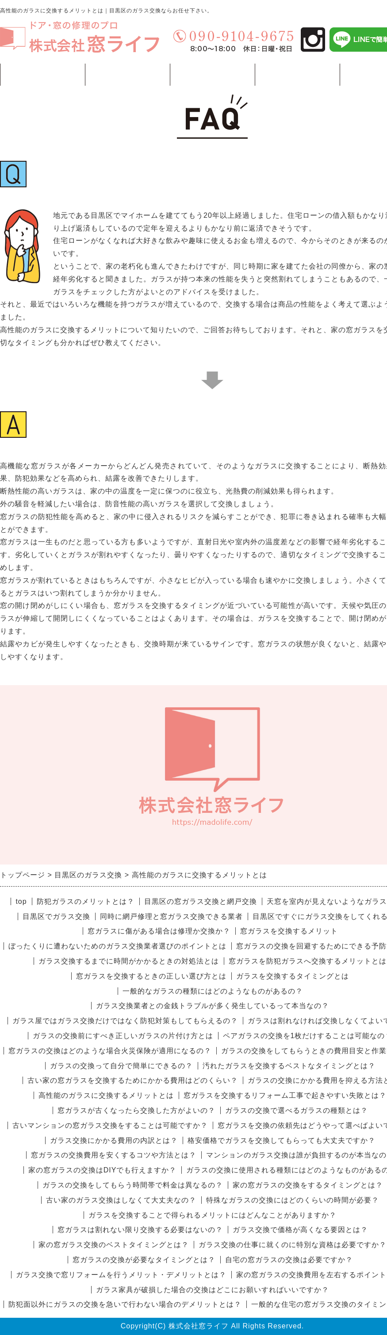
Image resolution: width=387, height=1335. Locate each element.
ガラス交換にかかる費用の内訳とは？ (114, 1140)
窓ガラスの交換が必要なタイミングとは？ (144, 1259)
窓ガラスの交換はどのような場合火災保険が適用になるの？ (109, 1050)
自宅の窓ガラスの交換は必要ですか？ (289, 1259)
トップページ (42, 74)
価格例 (212, 74)
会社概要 (297, 74)
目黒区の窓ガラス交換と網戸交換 (200, 901)
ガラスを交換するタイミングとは (292, 976)
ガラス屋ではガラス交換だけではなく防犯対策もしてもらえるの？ (125, 1020)
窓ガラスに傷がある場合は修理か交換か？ (159, 931)
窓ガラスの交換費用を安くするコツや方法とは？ (113, 1155)
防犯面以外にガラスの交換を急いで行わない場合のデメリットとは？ (124, 1304)
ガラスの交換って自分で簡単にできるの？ (121, 1066)
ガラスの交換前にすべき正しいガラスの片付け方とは (123, 1035)
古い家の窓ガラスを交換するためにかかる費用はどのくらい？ (132, 1080)
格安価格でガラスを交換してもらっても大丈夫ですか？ (282, 1140)
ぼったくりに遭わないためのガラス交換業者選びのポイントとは (117, 946)
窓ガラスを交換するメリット (289, 931)
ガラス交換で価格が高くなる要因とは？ (300, 1229)
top (21, 901)
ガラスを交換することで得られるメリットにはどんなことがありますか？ (212, 1215)
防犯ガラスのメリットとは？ (85, 901)
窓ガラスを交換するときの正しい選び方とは (151, 976)
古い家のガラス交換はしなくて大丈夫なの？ (121, 1200)
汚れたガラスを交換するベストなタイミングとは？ (289, 1066)
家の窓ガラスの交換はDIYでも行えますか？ (102, 1170)
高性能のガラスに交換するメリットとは (106, 1095)
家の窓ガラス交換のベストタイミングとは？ (113, 1244)
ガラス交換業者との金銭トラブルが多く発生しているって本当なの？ (212, 1005)
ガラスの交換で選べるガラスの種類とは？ (296, 1110)
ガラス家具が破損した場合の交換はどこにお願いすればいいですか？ (212, 1289)
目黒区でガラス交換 (56, 916)
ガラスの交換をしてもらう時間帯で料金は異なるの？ (132, 1185)
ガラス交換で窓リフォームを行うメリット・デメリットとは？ (121, 1274)
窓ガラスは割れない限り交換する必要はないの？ (140, 1229)
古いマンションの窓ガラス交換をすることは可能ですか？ (110, 1125)
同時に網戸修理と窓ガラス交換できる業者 (171, 916)
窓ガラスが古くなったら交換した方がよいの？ (136, 1110)
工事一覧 (127, 78)
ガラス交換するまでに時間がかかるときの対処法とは (128, 961)
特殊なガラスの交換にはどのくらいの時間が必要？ (292, 1200)
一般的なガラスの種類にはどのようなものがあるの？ (213, 991)
